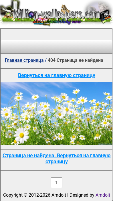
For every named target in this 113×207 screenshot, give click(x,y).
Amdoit (103, 195)
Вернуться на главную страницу (56, 75)
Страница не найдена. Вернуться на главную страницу (57, 158)
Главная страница (24, 60)
